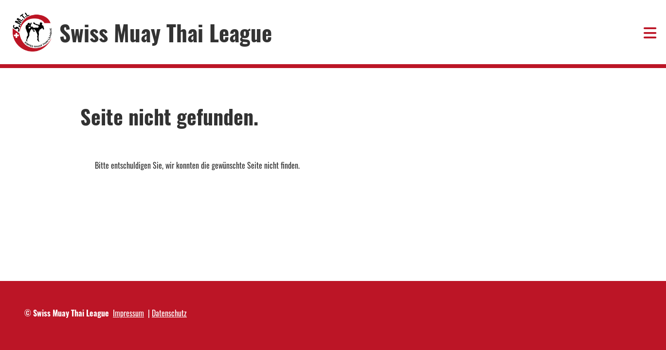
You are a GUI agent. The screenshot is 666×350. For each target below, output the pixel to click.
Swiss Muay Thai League (165, 32)
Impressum (128, 313)
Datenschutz (169, 313)
